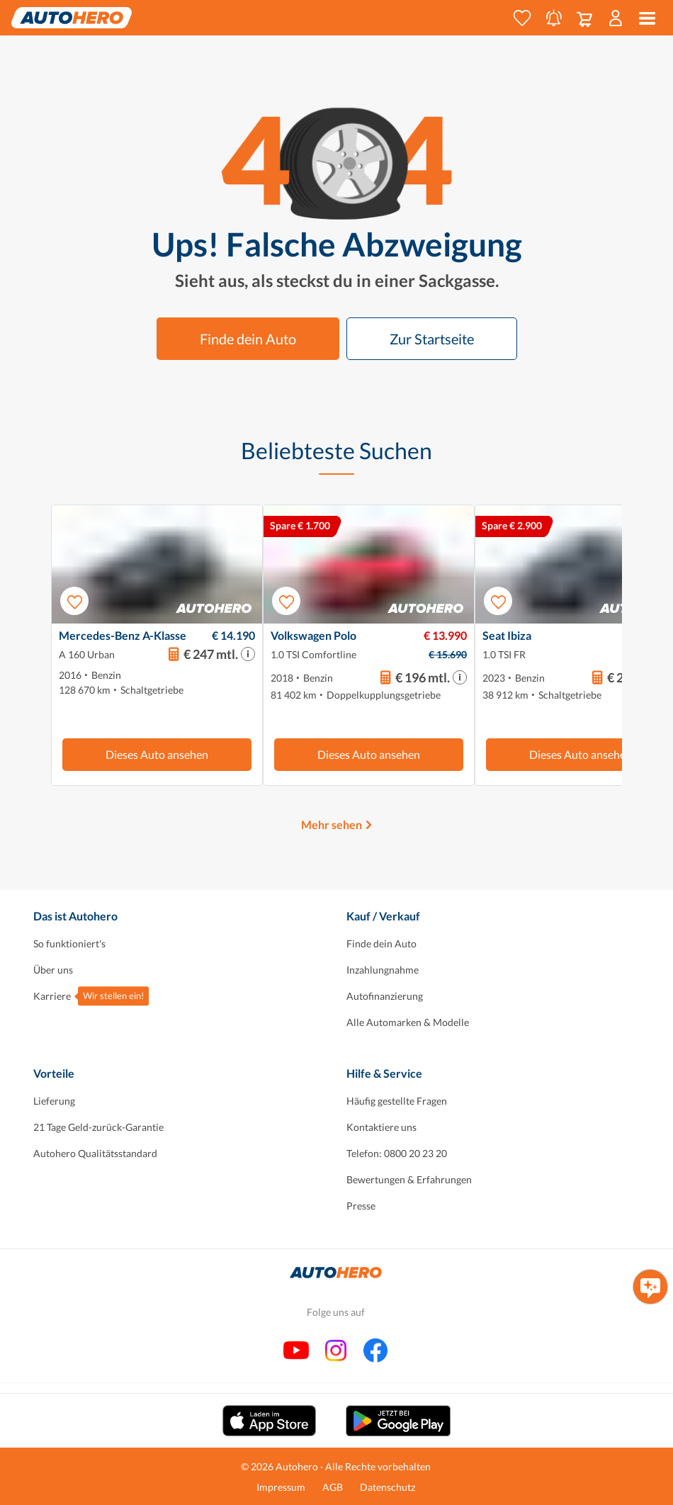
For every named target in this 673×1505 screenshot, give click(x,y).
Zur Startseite (432, 338)
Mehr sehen (331, 824)
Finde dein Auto (248, 338)
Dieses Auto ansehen (157, 754)
